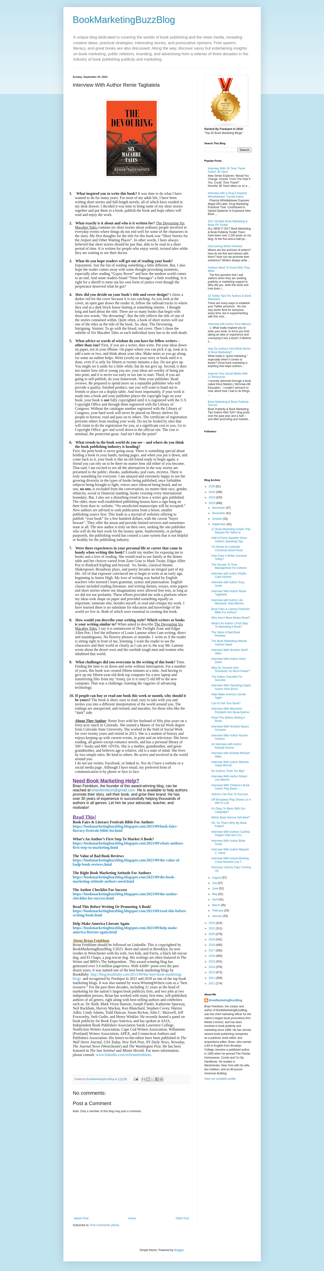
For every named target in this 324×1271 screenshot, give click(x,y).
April (215, 899)
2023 (212, 503)
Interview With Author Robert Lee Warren (229, 778)
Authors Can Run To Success (229, 794)
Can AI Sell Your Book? (225, 703)
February (218, 910)
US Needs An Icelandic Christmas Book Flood (226, 548)
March (216, 905)
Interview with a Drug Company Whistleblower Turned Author (227, 195)
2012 (212, 978)
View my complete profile (220, 1078)
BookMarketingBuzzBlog (124, 20)
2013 (212, 972)
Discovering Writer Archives (225, 246)
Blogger (179, 1250)
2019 (212, 939)
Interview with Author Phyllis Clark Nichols (228, 575)
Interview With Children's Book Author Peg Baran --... (230, 787)
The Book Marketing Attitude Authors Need (229, 642)
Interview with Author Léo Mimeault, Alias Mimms (227, 601)
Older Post (182, 1218)
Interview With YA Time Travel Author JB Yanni (226, 170)
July (215, 883)
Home (132, 1218)
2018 (212, 944)
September (219, 524)
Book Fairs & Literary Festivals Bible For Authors (230, 610)
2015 (212, 961)
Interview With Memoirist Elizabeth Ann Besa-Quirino (230, 710)
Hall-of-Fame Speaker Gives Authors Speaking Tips (229, 539)
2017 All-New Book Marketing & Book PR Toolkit (228, 223)
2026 (212, 486)
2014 (212, 967)
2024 (212, 497)
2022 (212, 923)
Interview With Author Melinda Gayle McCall (230, 763)
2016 (212, 956)
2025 (212, 492)
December (219, 507)
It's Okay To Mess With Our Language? (228, 810)
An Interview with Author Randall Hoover (226, 746)
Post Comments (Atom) (104, 1225)
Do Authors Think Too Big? (228, 771)
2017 (212, 950)
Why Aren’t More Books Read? (230, 617)
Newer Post (81, 1218)
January (217, 916)
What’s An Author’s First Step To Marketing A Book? (229, 625)
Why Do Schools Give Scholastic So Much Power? (230, 669)
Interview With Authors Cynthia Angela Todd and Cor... (230, 833)
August (217, 877)
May (215, 894)
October (217, 518)
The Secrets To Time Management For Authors (228, 566)
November (219, 513)
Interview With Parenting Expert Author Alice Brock (231, 687)
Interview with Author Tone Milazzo (229, 324)
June (215, 888)
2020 (212, 934)
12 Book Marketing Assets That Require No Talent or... (230, 531)
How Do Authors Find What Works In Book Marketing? (229, 350)
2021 (212, 928)
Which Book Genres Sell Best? (230, 817)
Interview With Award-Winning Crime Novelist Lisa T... (230, 860)
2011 (212, 983)
